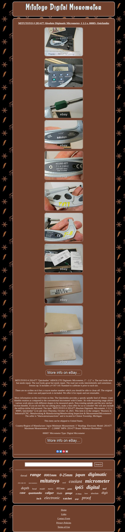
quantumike (35, 493)
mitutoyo (49, 481)
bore (86, 493)
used (64, 483)
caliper (49, 493)
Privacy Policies (63, 522)
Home (64, 510)
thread (24, 475)
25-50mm (79, 494)
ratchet (67, 498)
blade (59, 493)
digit (105, 493)
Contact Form (63, 518)
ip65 (79, 487)
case (22, 493)
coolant (75, 481)
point (70, 489)
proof (86, 497)
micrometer (97, 481)
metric (50, 489)
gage (77, 499)
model (42, 489)
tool (104, 488)
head (34, 489)
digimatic (97, 474)
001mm (60, 488)
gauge (69, 493)
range (35, 474)
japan (80, 474)
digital (93, 487)
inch (38, 498)
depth (25, 488)
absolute (94, 493)
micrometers (33, 483)
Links (63, 514)
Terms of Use (64, 527)
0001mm (50, 475)
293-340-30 (22, 483)
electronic (52, 498)
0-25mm (66, 475)
